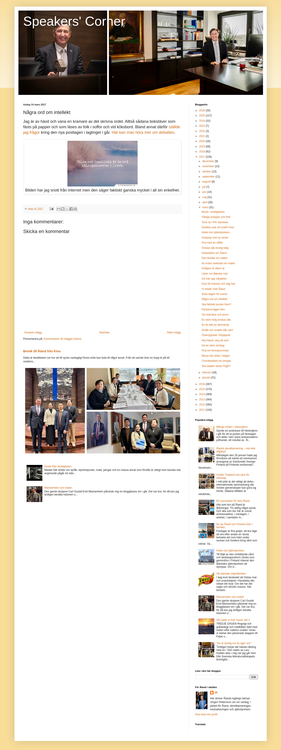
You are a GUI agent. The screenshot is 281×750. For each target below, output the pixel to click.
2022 (202, 131)
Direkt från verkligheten (57, 466)
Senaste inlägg (33, 332)
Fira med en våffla (212, 242)
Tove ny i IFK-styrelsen (215, 222)
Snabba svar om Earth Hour (218, 227)
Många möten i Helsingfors (232, 426)
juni (204, 191)
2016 (202, 384)
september (208, 176)
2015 (202, 389)
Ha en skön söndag (213, 345)
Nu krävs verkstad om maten (218, 263)
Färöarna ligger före (213, 309)
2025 (202, 115)
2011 (202, 409)
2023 (202, 125)
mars (205, 207)
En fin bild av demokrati (215, 324)
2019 (202, 146)
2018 (202, 151)
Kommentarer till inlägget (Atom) (62, 338)
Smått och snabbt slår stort (217, 330)
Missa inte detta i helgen (216, 355)
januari (206, 377)
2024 (202, 120)
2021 (202, 136)
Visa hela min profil (206, 714)
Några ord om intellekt (214, 299)
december (208, 161)
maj (204, 197)
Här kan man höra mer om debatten (143, 132)
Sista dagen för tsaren (214, 294)
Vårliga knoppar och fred (216, 217)
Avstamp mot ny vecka (215, 237)
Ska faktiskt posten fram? (216, 304)
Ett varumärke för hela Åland (233, 500)
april (205, 202)
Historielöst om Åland (214, 253)
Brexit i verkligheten (213, 211)
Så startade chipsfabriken (231, 573)
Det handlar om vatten (214, 258)
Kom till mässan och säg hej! (218, 283)
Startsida (104, 332)
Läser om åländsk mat (214, 273)
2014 (202, 394)
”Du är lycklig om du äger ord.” (234, 643)
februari (207, 372)
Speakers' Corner (74, 21)
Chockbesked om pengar (216, 360)
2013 (202, 399)
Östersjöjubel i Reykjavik (216, 335)
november (208, 166)
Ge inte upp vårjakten (214, 278)
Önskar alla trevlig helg (215, 247)
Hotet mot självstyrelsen (215, 232)
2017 (202, 156)
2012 (202, 404)
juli (204, 186)
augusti (206, 181)
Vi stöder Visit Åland (213, 289)
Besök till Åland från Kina (42, 351)
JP (216, 692)
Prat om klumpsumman (215, 350)
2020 (202, 141)
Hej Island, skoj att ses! (215, 340)
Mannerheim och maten (58, 487)
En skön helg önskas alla (216, 319)
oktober (207, 171)
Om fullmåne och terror (215, 314)
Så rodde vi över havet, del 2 (233, 620)
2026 (202, 110)
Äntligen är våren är (213, 268)
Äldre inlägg (174, 332)
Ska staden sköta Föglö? (216, 366)
